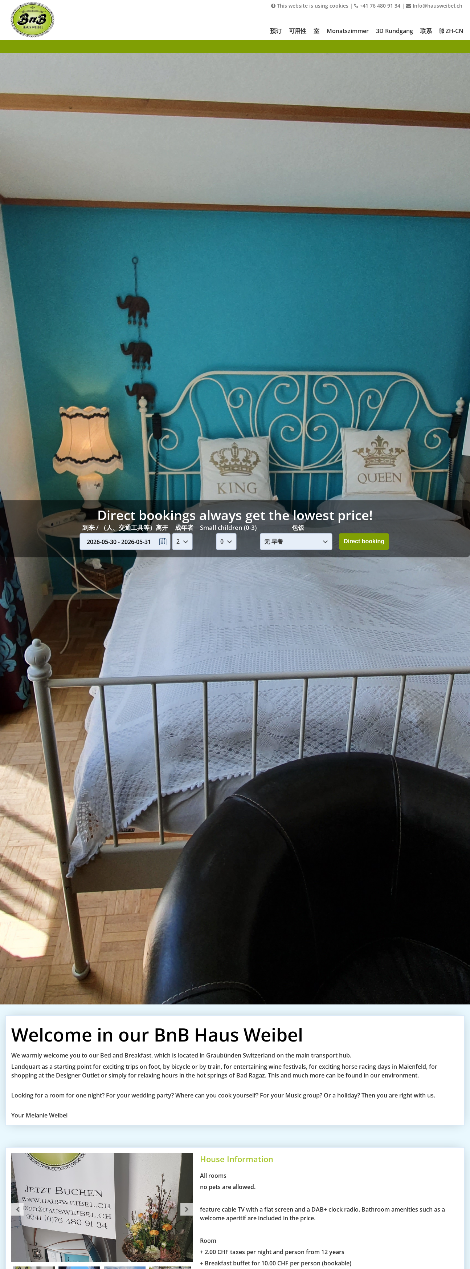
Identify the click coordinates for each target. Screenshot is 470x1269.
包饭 (298, 527)
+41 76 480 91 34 (377, 5)
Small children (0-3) (228, 527)
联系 (426, 31)
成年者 (184, 527)
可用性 (297, 31)
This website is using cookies (309, 5)
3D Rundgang (394, 31)
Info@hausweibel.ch (434, 5)
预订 (276, 31)
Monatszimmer (348, 31)
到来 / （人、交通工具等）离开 (125, 527)
